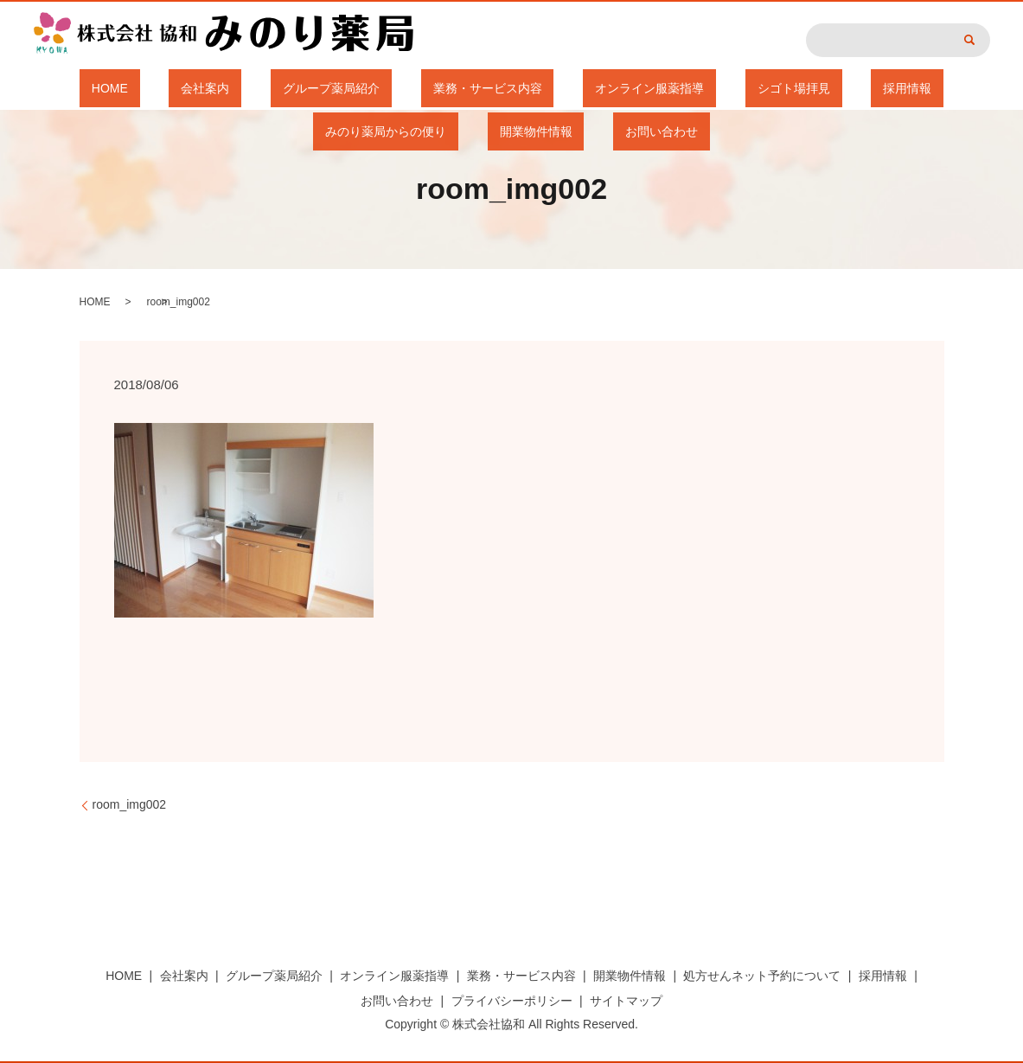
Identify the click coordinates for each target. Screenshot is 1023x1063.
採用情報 (709, 88)
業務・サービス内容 (361, 88)
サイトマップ (626, 1001)
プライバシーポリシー (511, 1001)
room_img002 (130, 804)
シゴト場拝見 (619, 88)
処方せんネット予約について (762, 976)
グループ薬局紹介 (229, 88)
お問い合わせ (512, 131)
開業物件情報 (948, 88)
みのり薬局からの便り (822, 88)
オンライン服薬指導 (499, 88)
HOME (56, 88)
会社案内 (128, 88)
